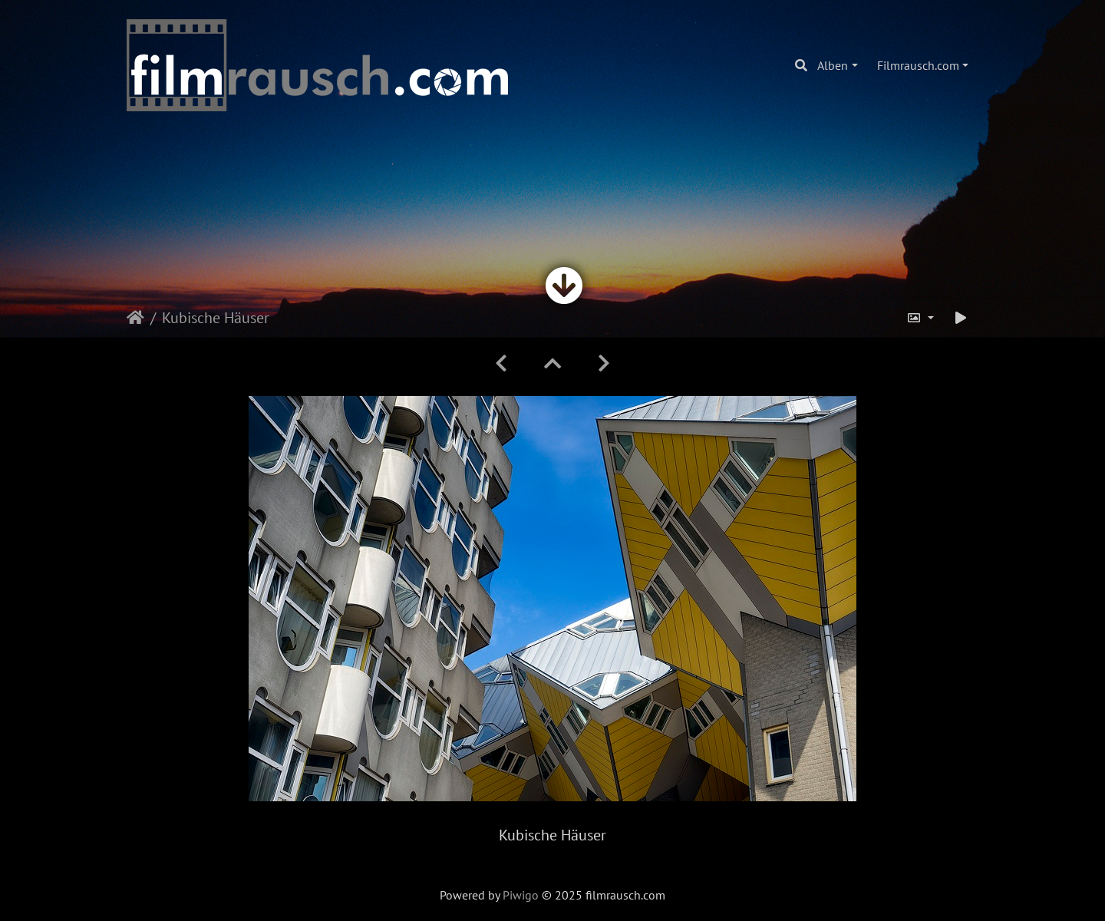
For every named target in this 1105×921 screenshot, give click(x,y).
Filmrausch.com (918, 65)
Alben (832, 65)
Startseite (135, 317)
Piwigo (521, 895)
